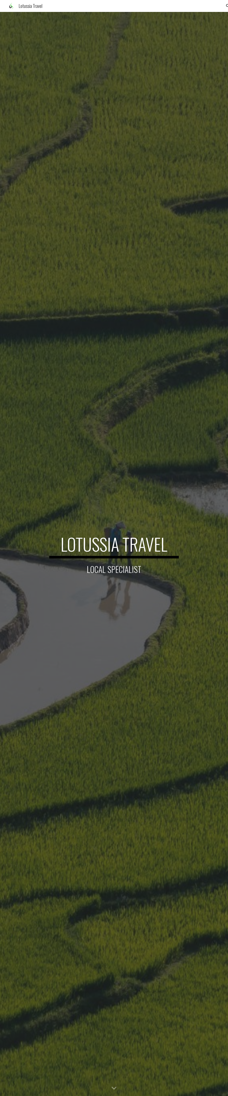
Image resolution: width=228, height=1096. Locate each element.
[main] (114, 546)
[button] (114, 1088)
